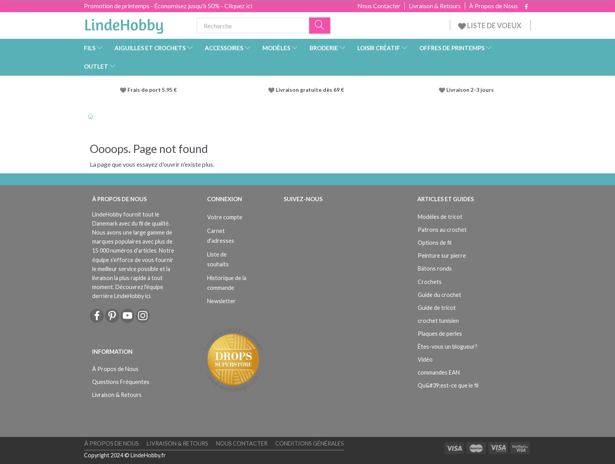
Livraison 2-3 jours (470, 90)
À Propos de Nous (493, 5)
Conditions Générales (309, 443)
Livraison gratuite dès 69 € (311, 90)
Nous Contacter (378, 5)
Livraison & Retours (435, 5)
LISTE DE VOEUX (490, 25)
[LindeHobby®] (124, 24)
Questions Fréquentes (120, 381)
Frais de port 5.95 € (152, 90)
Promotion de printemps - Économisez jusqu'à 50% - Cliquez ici (168, 5)
